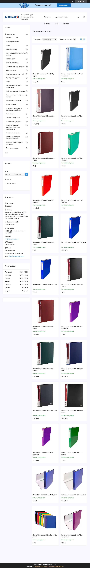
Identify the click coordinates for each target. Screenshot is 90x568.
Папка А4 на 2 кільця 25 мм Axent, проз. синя (72, 75)
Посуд (8, 81)
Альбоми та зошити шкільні (15, 74)
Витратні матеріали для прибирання (13, 86)
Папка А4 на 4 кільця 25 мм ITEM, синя (73, 495)
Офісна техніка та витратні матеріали (14, 143)
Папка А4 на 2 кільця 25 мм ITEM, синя (45, 495)
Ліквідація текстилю (12, 41)
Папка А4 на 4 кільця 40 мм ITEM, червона (43, 201)
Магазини (66, 23)
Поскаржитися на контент (41, 566)
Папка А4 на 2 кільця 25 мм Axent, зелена (43, 243)
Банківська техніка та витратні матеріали (13, 137)
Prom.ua (54, 564)
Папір (8, 45)
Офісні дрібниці (11, 104)
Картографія (10, 114)
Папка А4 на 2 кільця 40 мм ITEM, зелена (71, 453)
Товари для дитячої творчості (15, 66)
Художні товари (11, 70)
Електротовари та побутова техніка (15, 96)
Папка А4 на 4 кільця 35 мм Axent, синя (72, 369)
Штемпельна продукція (13, 121)
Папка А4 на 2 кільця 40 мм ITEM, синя (45, 284)
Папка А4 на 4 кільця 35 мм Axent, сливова (43, 117)
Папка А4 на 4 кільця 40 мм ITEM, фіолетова (43, 453)
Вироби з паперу (11, 49)
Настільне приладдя (12, 62)
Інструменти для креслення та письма (16, 54)
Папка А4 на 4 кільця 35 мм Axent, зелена (43, 369)
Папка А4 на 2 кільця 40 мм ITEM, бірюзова (71, 159)
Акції (56, 23)
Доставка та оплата (61, 17)
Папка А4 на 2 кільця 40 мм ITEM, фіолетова (71, 327)
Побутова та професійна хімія (15, 91)
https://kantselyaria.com (16, 256)
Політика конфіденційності (56, 566)
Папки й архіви (11, 59)
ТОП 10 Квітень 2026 (12, 38)
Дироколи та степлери (13, 100)
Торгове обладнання (13, 117)
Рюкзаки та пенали (12, 148)
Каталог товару (10, 34)
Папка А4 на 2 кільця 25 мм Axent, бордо (43, 159)
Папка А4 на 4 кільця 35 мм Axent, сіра (45, 410)
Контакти (47, 23)
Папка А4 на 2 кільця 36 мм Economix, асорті (45, 536)
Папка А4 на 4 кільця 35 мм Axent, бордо (43, 327)
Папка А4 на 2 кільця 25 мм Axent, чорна (72, 285)
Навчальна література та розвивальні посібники (14, 109)
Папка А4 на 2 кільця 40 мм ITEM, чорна (71, 117)
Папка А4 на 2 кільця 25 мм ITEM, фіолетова (71, 536)
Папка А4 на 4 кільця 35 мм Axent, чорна (72, 411)
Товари (46, 17)
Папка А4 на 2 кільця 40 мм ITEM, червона (71, 201)
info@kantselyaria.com (12, 239)
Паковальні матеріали (13, 133)
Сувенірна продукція (12, 78)
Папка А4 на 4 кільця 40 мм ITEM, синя (73, 242)
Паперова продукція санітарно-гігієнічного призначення (13, 127)
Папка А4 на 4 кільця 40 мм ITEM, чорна (43, 75)
